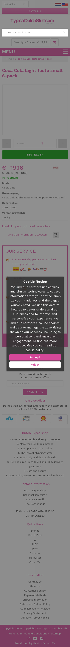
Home (9, 59)
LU (35, 539)
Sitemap (55, 633)
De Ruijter (35, 557)
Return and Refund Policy (35, 604)
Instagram (28, 638)
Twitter (35, 638)
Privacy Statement (35, 613)
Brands (35, 530)
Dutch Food (35, 535)
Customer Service (35, 590)
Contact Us (35, 581)
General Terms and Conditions (28, 633)
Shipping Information (35, 599)
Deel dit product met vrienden (26, 226)
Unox (35, 548)
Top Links (9, 4)
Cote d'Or (35, 562)
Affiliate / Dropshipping (35, 617)
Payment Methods (35, 595)
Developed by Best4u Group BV (35, 643)
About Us (35, 586)
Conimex (35, 553)
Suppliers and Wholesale (35, 608)
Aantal (21, 143)
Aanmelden (35, 11)
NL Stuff (58, 4)
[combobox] (35, 33)
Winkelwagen (55, 42)
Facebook (41, 638)
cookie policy (34, 350)
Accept (35, 357)
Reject (35, 364)
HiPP (35, 544)
